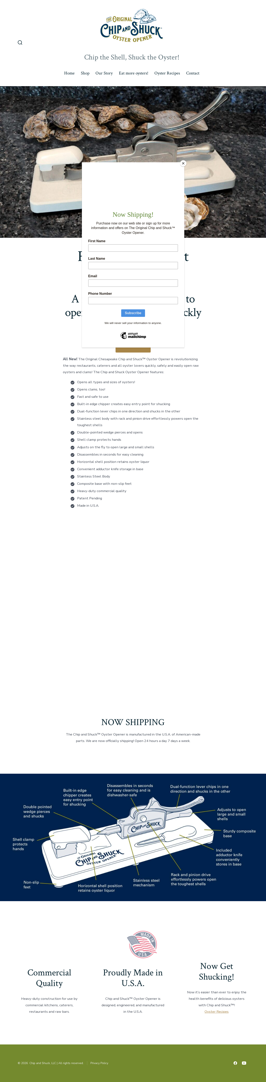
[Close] (183, 163)
